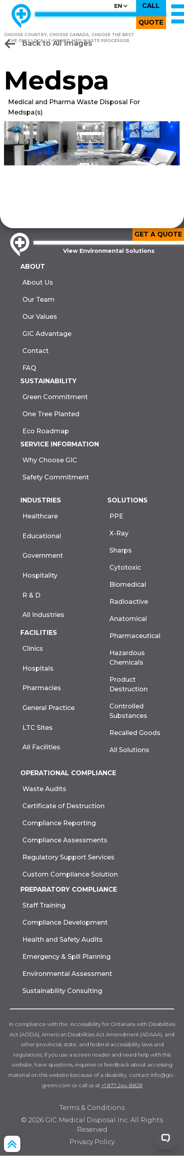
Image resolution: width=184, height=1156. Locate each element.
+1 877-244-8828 (121, 1085)
